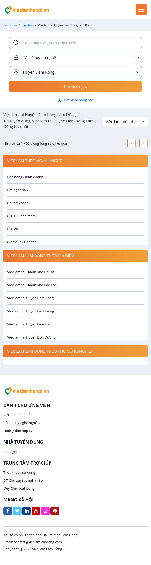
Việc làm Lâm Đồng (47, 549)
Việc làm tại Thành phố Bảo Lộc (31, 285)
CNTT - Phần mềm (21, 216)
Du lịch (12, 229)
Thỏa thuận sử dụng (19, 472)
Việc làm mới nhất (17, 414)
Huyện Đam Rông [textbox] (38, 72)
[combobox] (75, 57)
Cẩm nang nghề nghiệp (21, 422)
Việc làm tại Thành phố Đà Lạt (30, 272)
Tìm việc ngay (75, 86)
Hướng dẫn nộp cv (17, 430)
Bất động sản (17, 190)
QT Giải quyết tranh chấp (23, 480)
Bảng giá (10, 451)
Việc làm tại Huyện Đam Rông (30, 298)
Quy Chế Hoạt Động (19, 488)
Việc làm (27, 25)
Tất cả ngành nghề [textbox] (39, 57)
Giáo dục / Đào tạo (21, 242)
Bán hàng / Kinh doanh (25, 177)
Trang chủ (10, 25)
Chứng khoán (17, 203)
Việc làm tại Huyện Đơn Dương (31, 337)
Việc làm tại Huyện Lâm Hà (28, 324)
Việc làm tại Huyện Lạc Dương (30, 311)
